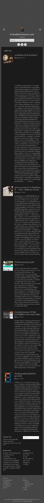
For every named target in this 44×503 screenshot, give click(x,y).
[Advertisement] (22, 13)
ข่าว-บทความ (7, 486)
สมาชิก (5, 488)
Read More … (36, 431)
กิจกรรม (25, 455)
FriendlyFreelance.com (22, 34)
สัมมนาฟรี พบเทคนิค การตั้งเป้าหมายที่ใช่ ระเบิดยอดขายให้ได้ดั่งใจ (11, 468)
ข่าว (24, 457)
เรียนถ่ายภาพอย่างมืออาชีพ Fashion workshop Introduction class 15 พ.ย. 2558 (12, 441)
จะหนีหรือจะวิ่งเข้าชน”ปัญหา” (26, 55)
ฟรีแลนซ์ (25, 462)
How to (27, 482)
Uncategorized (27, 453)
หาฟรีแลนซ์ (6, 482)
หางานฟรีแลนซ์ (7, 480)
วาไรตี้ (25, 464)
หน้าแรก (5, 478)
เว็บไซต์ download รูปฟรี (24, 262)
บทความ (25, 460)
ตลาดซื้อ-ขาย (7, 484)
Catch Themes (28, 501)
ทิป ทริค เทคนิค (27, 458)
